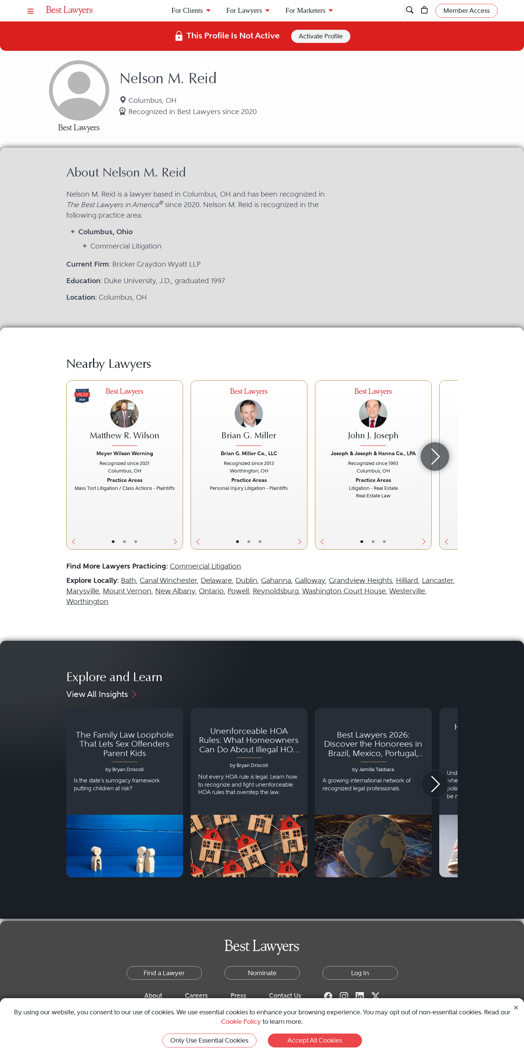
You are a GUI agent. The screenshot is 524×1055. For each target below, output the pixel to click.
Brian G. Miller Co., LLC (249, 453)
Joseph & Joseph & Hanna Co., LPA (373, 453)
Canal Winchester (168, 580)
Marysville (82, 591)
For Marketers (305, 10)
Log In (360, 973)
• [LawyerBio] (124, 541)
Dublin (246, 580)
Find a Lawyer (73, 46)
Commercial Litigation (205, 566)
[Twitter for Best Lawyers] (375, 996)
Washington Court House (344, 591)
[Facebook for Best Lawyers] (328, 996)
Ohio (176, 46)
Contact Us (285, 995)
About (153, 995)
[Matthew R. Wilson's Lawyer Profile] (124, 418)
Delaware (216, 580)
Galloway (310, 580)
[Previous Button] (72, 465)
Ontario (211, 591)
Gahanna (276, 580)
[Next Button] (177, 465)
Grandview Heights (360, 580)
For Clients (187, 10)
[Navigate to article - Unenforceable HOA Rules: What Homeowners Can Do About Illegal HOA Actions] (249, 792)
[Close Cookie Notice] (516, 1007)
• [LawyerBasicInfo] (113, 541)
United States (133, 46)
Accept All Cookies (314, 1040)
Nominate (262, 973)
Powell (238, 591)
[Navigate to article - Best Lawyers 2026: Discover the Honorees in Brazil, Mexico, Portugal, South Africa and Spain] (373, 792)
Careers (196, 995)
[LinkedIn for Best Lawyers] (360, 996)
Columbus (213, 46)
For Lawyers (244, 10)
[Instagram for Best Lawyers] (344, 996)
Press (238, 995)
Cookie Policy (241, 1021)
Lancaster (437, 580)
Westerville (407, 591)
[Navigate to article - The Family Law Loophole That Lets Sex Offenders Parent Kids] (124, 792)
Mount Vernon (127, 591)
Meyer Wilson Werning (124, 453)
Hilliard (407, 580)
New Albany (175, 591)
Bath (128, 580)
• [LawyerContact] (136, 541)
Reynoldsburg (276, 591)
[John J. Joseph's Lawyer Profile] (373, 418)
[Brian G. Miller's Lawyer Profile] (249, 418)
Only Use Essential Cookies (209, 1040)
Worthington (87, 601)
